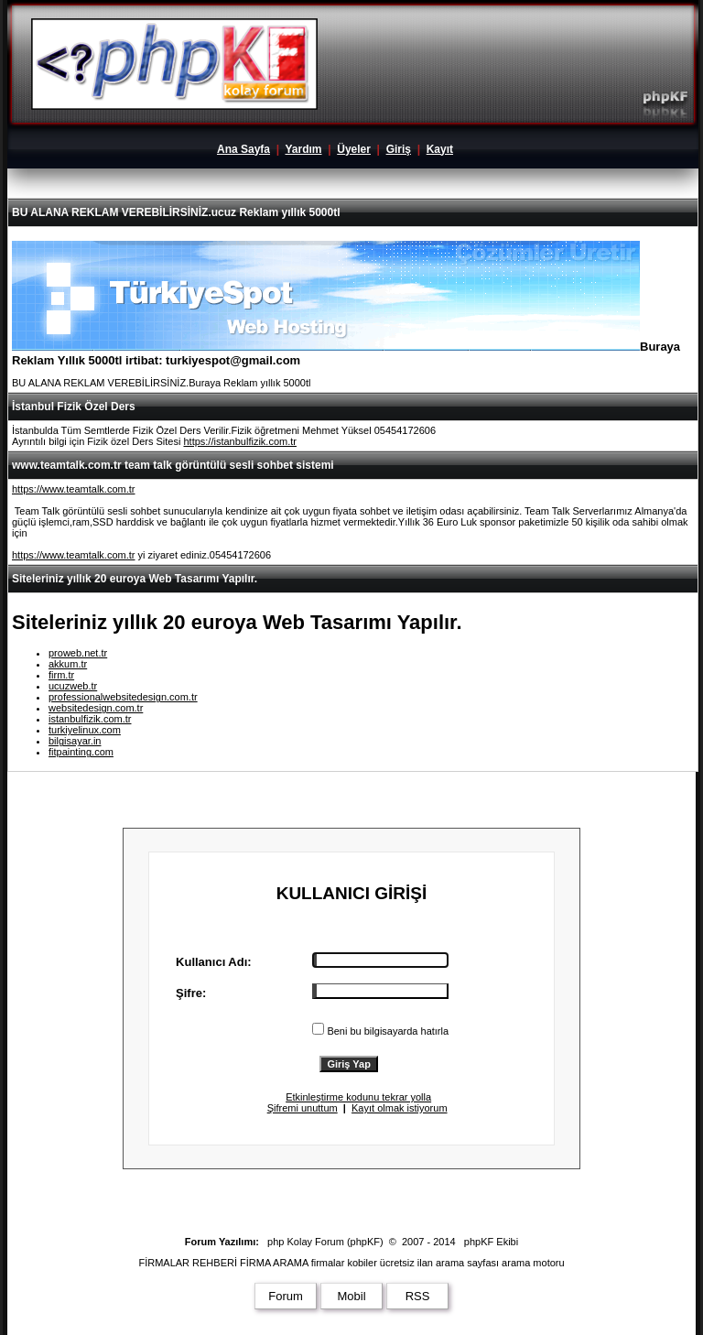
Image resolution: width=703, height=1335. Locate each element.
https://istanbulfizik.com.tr (240, 441)
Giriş (398, 149)
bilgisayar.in (75, 740)
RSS (418, 1296)
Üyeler (354, 149)
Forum (285, 1296)
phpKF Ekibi (491, 1241)
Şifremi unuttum (302, 1107)
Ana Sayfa (243, 149)
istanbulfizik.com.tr (90, 718)
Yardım (303, 149)
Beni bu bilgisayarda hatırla (380, 1031)
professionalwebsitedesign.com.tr (123, 696)
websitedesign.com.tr (96, 707)
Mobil (351, 1296)
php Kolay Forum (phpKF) (325, 1241)
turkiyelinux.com (85, 729)
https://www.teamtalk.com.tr (73, 488)
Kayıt (440, 149)
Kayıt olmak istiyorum (400, 1107)
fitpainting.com (81, 751)
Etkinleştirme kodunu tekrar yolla (358, 1096)
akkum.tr (68, 663)
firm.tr (61, 674)
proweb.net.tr (78, 652)
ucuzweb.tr (73, 685)
